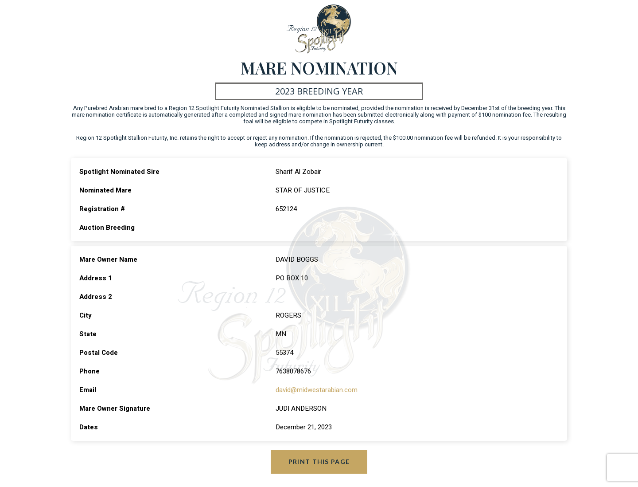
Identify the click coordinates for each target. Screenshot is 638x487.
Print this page (319, 461)
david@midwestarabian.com (317, 390)
